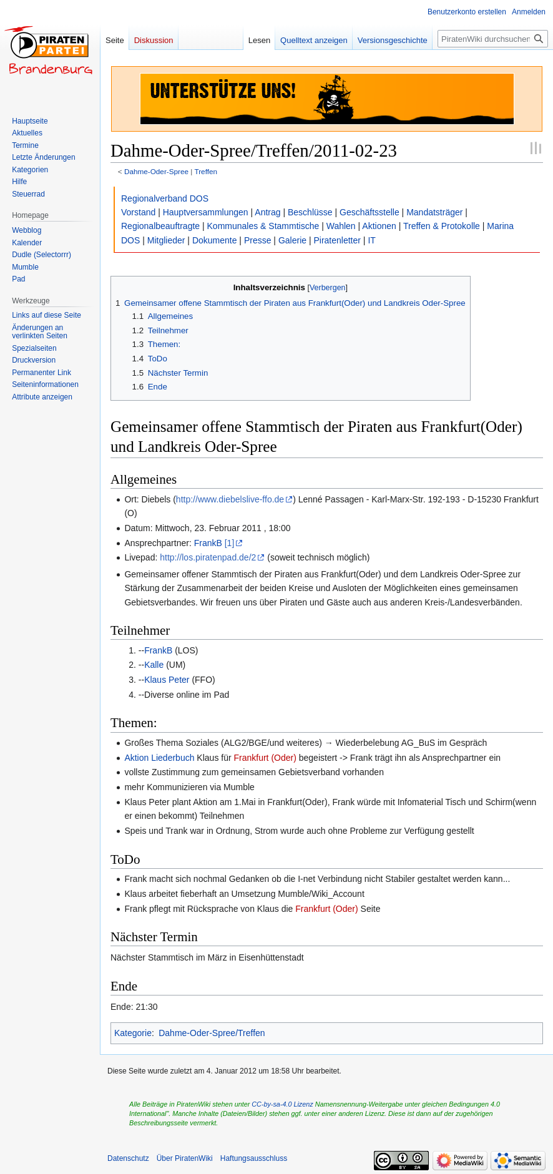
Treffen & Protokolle (441, 226)
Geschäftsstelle (369, 212)
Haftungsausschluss (253, 1158)
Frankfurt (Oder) (265, 758)
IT (371, 240)
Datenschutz (128, 1158)
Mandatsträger (434, 212)
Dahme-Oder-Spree (156, 171)
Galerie (292, 240)
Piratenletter (336, 240)
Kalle (154, 665)
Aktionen (379, 226)
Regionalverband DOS (164, 198)
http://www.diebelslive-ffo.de (230, 499)
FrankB (208, 543)
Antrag (267, 212)
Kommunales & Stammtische (263, 226)
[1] (230, 543)
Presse (258, 240)
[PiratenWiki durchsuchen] (493, 38)
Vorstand (138, 212)
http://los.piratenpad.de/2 (208, 557)
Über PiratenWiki (185, 1158)
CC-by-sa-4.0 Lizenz (282, 1104)
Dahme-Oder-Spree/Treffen (212, 1033)
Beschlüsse (310, 212)
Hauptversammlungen (205, 212)
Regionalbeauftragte (160, 226)
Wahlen (341, 226)
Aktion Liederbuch (159, 758)
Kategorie (133, 1033)
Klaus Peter (166, 680)
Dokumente (214, 240)
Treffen (205, 171)
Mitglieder (166, 240)
